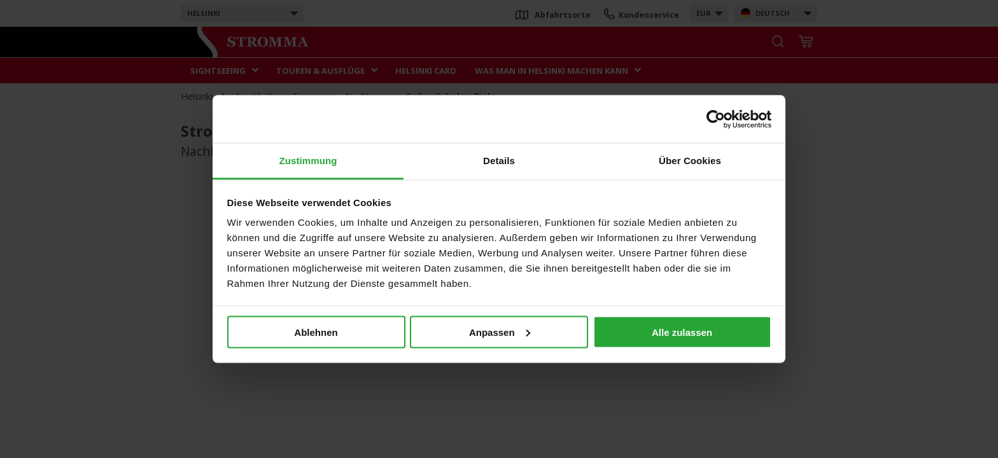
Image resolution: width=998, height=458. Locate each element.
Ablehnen (315, 331)
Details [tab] (499, 160)
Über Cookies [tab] (690, 160)
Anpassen (499, 331)
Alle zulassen (682, 331)
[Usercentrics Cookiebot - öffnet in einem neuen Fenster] (715, 118)
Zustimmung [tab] (308, 160)
